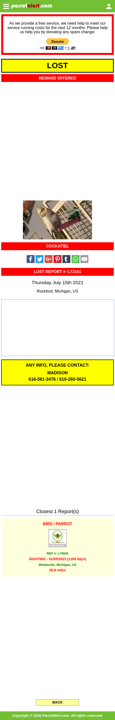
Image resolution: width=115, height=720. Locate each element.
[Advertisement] (57, 139)
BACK (57, 702)
